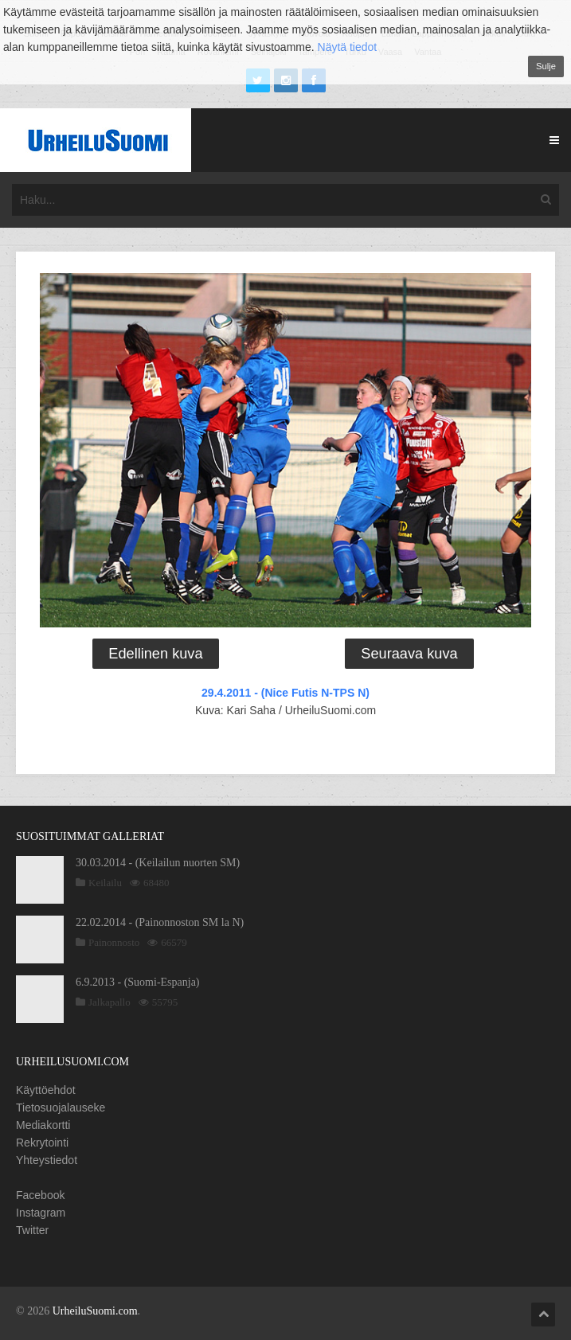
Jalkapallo (109, 1002)
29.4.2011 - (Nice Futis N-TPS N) (285, 692)
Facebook (40, 1195)
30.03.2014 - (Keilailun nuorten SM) (158, 863)
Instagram (40, 1212)
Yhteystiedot (46, 1160)
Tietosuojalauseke (60, 1107)
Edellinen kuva (155, 654)
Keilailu (105, 883)
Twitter (32, 1230)
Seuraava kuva (409, 654)
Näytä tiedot (347, 47)
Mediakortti (43, 1125)
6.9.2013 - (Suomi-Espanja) (138, 982)
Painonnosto (113, 942)
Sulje (546, 66)
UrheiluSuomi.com (95, 1311)
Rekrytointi (42, 1142)
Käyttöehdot (46, 1090)
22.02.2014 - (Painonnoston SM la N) (160, 922)
